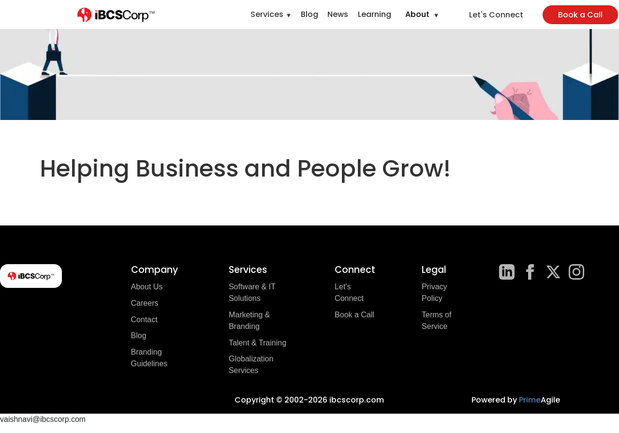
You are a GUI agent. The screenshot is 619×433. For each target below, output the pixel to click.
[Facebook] (530, 272)
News (337, 14)
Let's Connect (496, 14)
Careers (145, 303)
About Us (147, 287)
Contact (144, 319)
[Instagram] (576, 272)
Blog (309, 14)
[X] (553, 272)
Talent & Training (257, 343)
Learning (374, 14)
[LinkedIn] (506, 272)
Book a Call (580, 14)
